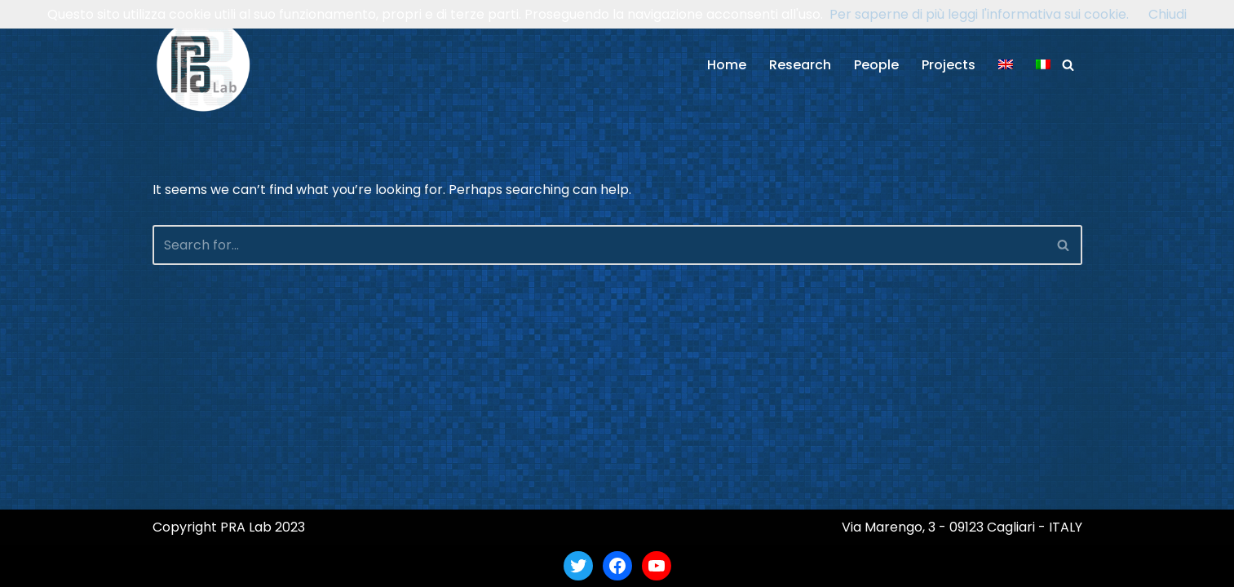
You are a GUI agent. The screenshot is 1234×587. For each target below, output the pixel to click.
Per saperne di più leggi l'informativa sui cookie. (979, 14)
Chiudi (1167, 14)
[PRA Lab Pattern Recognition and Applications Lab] (203, 65)
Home (726, 64)
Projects (948, 64)
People (876, 64)
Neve (169, 565)
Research (800, 64)
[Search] (1068, 65)
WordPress (311, 565)
